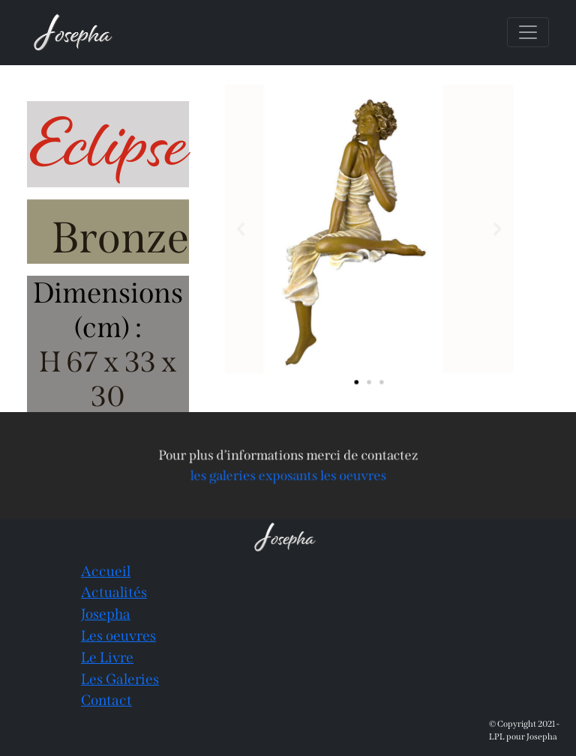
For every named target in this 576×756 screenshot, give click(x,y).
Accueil (105, 571)
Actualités (114, 592)
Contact (106, 700)
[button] (245, 228)
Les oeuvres (118, 635)
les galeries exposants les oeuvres (288, 475)
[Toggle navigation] (528, 32)
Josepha (105, 614)
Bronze (120, 238)
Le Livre (107, 657)
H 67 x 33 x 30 (108, 379)
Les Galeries (120, 679)
